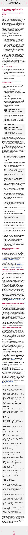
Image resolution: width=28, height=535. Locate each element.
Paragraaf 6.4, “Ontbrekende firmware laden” (12, 267)
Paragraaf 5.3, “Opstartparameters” (10, 259)
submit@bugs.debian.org (12, 371)
